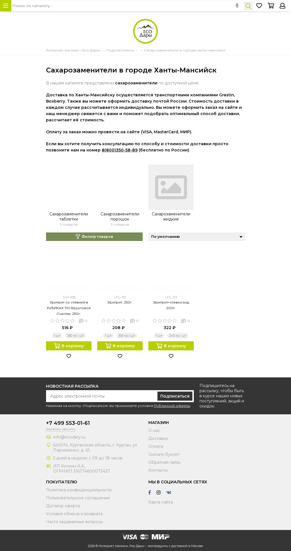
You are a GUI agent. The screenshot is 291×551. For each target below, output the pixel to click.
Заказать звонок (60, 429)
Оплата (155, 446)
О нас (154, 430)
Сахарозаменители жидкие (171, 216)
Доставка (158, 438)
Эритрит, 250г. (120, 302)
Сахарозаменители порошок (120, 216)
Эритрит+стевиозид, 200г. (171, 305)
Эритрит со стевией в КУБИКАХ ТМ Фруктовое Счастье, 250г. (69, 308)
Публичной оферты (172, 406)
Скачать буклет (164, 454)
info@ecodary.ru (69, 437)
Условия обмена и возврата (74, 513)
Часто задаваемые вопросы (74, 521)
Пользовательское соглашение (78, 497)
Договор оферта (63, 505)
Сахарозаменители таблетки (68, 216)
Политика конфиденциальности (79, 489)
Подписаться (175, 396)
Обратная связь (164, 462)
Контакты (158, 470)
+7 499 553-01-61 (68, 423)
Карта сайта (160, 502)
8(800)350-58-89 (120, 150)
